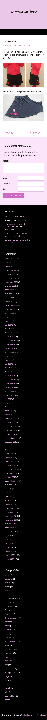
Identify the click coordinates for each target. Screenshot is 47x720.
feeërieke (9, 610)
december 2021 (11, 278)
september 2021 (11, 290)
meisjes (23, 45)
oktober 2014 (10, 524)
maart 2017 (9, 414)
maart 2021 (9, 301)
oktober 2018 (10, 348)
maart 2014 (9, 551)
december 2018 (11, 340)
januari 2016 (10, 465)
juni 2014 (9, 539)
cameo (8, 594)
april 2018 (9, 364)
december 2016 (11, 426)
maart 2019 (9, 329)
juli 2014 (8, 535)
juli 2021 (8, 297)
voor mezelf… (35, 133)
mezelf (8, 657)
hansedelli (9, 622)
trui (6, 680)
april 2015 (9, 500)
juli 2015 (8, 489)
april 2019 (9, 325)
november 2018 (11, 344)
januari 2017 (10, 422)
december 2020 (11, 305)
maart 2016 (9, 457)
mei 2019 (9, 321)
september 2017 (11, 391)
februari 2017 (10, 418)
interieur (8, 629)
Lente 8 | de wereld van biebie (17, 240)
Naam (6, 178)
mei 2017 (9, 407)
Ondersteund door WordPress (33, 715)
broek (7, 587)
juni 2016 (9, 446)
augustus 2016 (11, 442)
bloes (7, 575)
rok (28, 45)
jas (6, 633)
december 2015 (11, 469)
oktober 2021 (10, 286)
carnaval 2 (10, 133)
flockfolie (8, 614)
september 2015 (11, 481)
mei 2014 (9, 543)
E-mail (6, 183)
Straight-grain (10, 672)
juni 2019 (9, 317)
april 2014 (9, 547)
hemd (7, 626)
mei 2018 (9, 360)
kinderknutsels (11, 641)
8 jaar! (10, 242)
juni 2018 (9, 356)
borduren (9, 579)
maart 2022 (9, 266)
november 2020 (11, 309)
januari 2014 (10, 559)
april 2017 (9, 411)
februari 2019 (10, 333)
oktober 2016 (10, 434)
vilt (6, 692)
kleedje (8, 645)
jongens (8, 637)
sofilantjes (9, 668)
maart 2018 (9, 368)
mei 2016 (9, 450)
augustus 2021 (11, 294)
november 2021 (11, 282)
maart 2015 (9, 504)
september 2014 (11, 528)
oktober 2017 (10, 387)
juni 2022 (9, 262)
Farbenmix (9, 606)
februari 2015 (10, 508)
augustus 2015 (11, 485)
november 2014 (11, 520)
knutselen (9, 649)
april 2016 (9, 453)
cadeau (8, 590)
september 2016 (11, 438)
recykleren (9, 661)
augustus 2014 (11, 531)
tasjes (7, 676)
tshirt (7, 684)
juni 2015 (9, 492)
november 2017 (11, 383)
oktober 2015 (10, 477)
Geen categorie (11, 618)
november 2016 (11, 430)
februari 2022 (10, 270)
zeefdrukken (10, 696)
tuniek (7, 688)
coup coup (9, 602)
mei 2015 (9, 496)
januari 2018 (10, 375)
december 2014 (11, 516)
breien (7, 583)
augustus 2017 (11, 395)
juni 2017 (9, 403)
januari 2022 (10, 274)
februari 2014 (10, 555)
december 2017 (11, 379)
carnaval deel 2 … (19, 216)
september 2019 (11, 313)
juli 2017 (8, 399)
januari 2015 (10, 512)
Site (4, 189)
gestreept (20, 236)
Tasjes (24, 220)
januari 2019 (10, 336)
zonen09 (8, 700)
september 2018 (11, 352)
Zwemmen (9, 229)
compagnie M (10, 598)
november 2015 (11, 473)
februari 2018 (10, 372)
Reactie (6, 160)
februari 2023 (10, 258)
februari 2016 (10, 461)
